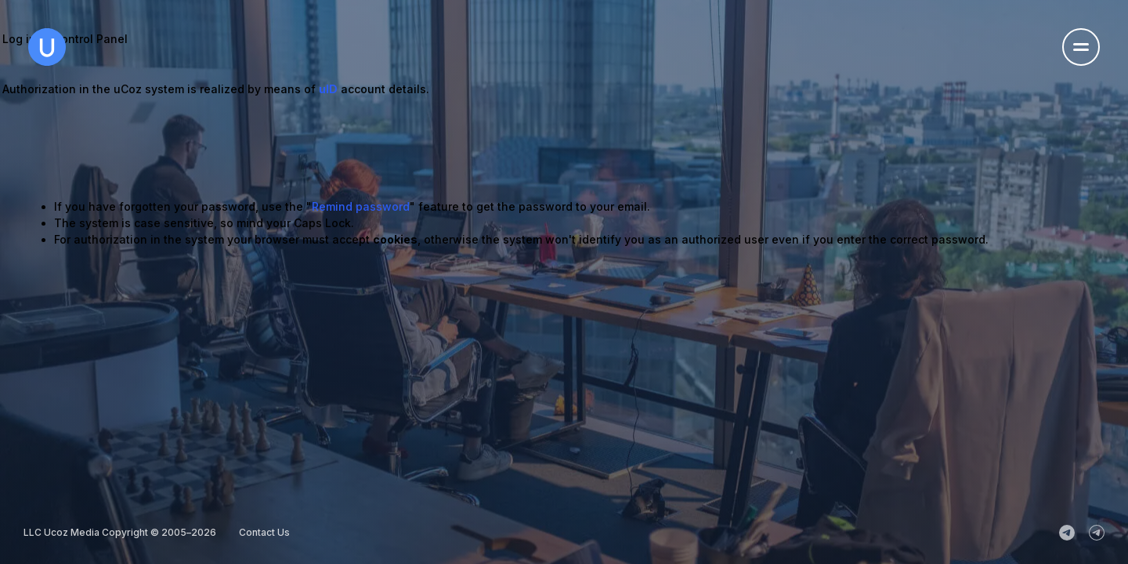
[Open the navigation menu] (1081, 47)
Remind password (361, 206)
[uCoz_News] (1067, 532)
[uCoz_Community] (1096, 532)
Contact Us (264, 532)
